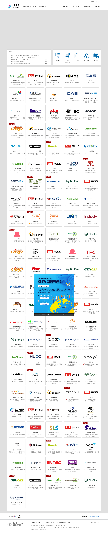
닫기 (64, 314)
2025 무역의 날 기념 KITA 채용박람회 (33, 6)
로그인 (97, 1)
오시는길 (86, 60)
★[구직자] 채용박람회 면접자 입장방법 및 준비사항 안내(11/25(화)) (25, 55)
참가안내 (76, 6)
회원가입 (92, 1)
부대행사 (87, 6)
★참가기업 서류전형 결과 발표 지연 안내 (19, 59)
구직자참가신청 (67, 61)
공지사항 (97, 6)
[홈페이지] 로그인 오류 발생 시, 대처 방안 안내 (20, 63)
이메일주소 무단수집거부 (63, 522)
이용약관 (40, 522)
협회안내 (32, 522)
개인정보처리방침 (50, 522)
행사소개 (65, 6)
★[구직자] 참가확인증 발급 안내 (17, 61)
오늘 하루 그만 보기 (44, 314)
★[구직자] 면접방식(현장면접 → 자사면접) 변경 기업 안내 (23, 57)
